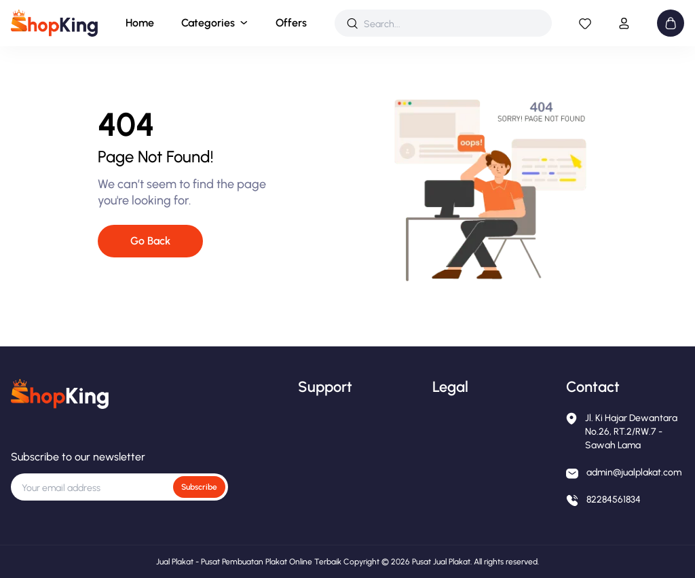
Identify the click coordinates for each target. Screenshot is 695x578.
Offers (291, 22)
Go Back (150, 240)
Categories (208, 22)
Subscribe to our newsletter (78, 456)
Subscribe (199, 487)
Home (140, 22)
